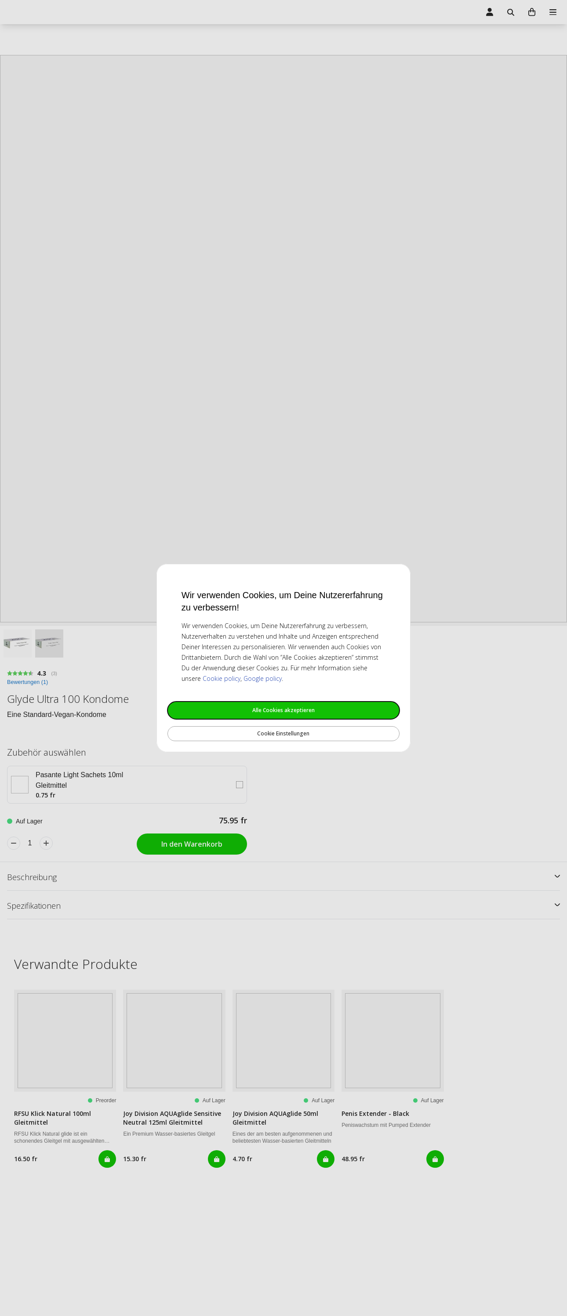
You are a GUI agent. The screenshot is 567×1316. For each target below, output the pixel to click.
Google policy (263, 678)
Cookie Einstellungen (283, 733)
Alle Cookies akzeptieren (283, 710)
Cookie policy (221, 678)
